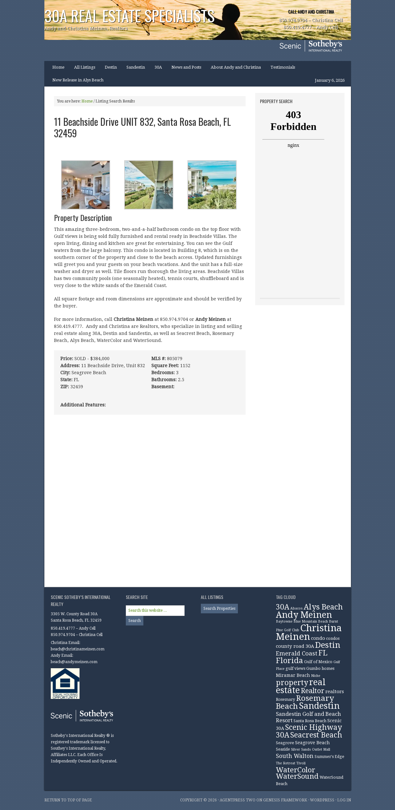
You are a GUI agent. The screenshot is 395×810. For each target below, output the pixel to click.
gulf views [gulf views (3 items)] (295, 668)
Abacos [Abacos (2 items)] (296, 608)
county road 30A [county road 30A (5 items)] (295, 646)
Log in (344, 800)
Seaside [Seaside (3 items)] (283, 749)
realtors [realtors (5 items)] (334, 691)
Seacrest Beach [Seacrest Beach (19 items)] (316, 735)
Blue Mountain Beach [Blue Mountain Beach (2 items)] (310, 621)
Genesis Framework (285, 800)
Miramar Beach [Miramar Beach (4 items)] (293, 675)
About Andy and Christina (236, 67)
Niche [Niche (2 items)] (315, 676)
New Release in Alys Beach (77, 80)
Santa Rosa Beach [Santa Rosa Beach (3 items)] (309, 720)
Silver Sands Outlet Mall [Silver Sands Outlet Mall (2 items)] (310, 749)
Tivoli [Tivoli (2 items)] (301, 763)
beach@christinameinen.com (77, 649)
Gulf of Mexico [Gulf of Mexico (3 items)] (318, 661)
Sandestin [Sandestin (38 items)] (319, 706)
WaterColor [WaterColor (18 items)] (295, 770)
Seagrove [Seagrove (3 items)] (285, 742)
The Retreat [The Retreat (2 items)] (285, 763)
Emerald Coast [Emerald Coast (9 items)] (296, 653)
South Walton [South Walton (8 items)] (295, 756)
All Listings (84, 67)
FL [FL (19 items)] (323, 653)
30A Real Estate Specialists (129, 15)
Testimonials (282, 67)
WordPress (322, 800)
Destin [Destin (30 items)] (327, 645)
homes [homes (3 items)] (328, 668)
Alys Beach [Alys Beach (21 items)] (323, 606)
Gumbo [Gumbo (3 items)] (313, 668)
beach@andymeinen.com (74, 662)
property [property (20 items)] (292, 682)
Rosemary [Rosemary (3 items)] (285, 699)
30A (156, 69)
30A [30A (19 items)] (282, 607)
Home (58, 67)
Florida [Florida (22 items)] (289, 660)
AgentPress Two (237, 800)
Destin (108, 69)
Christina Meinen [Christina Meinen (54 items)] (309, 632)
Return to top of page (68, 800)
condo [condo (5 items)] (318, 638)
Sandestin (135, 67)
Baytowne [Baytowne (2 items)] (284, 621)
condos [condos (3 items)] (332, 638)
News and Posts (186, 67)
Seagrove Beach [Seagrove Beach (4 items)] (312, 742)
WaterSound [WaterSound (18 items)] (297, 776)
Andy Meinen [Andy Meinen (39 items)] (304, 615)
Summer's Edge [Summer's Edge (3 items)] (329, 756)
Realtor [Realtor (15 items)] (312, 691)
